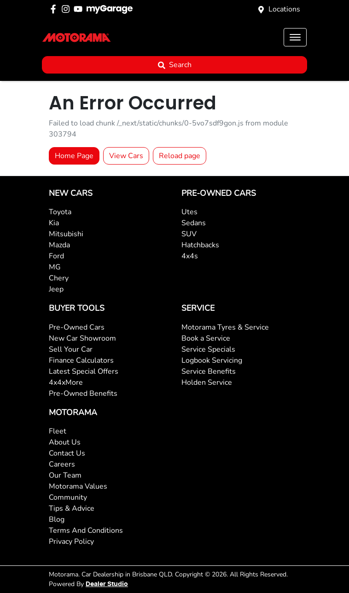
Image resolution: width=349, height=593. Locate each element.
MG (55, 267)
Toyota (60, 212)
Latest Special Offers (83, 371)
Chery (59, 278)
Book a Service (205, 338)
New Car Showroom (82, 338)
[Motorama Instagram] (67, 9)
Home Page (74, 156)
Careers (62, 464)
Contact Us (67, 453)
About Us (65, 442)
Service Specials (208, 349)
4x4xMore (66, 382)
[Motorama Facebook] (55, 9)
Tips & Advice (71, 508)
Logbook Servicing (211, 360)
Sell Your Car (71, 349)
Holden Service (206, 382)
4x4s (189, 256)
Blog (56, 519)
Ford (56, 256)
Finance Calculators (81, 360)
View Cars (126, 156)
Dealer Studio (107, 584)
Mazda (59, 245)
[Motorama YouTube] (80, 9)
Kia (54, 223)
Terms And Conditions (86, 530)
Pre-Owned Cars (77, 327)
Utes (189, 212)
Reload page (179, 156)
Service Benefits (208, 371)
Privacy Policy (71, 541)
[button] (295, 37)
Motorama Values (78, 486)
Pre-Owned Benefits (83, 393)
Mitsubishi (66, 234)
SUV (189, 234)
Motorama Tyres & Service (225, 327)
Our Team (65, 475)
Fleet (57, 431)
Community (68, 497)
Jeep (56, 289)
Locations (284, 9)
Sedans (193, 223)
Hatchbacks (200, 245)
